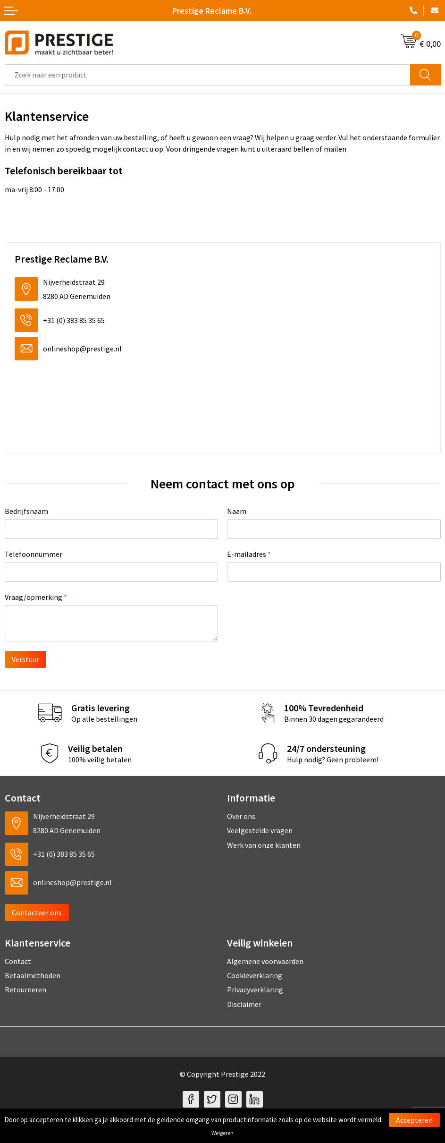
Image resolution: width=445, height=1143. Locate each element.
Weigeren (222, 1132)
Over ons (241, 816)
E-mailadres (249, 554)
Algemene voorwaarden (265, 961)
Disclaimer (244, 1004)
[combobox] (208, 74)
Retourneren (25, 989)
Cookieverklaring (254, 975)
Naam (236, 511)
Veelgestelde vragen (260, 830)
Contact (18, 961)
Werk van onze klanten (264, 845)
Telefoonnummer (33, 554)
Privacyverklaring (255, 989)
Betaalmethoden (32, 975)
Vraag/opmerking (36, 597)
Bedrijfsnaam (26, 511)
